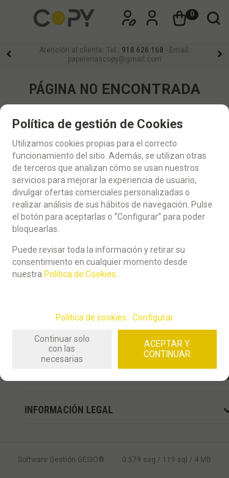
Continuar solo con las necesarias (62, 349)
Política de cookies (91, 317)
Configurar (153, 317)
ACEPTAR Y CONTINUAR (167, 349)
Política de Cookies (80, 274)
